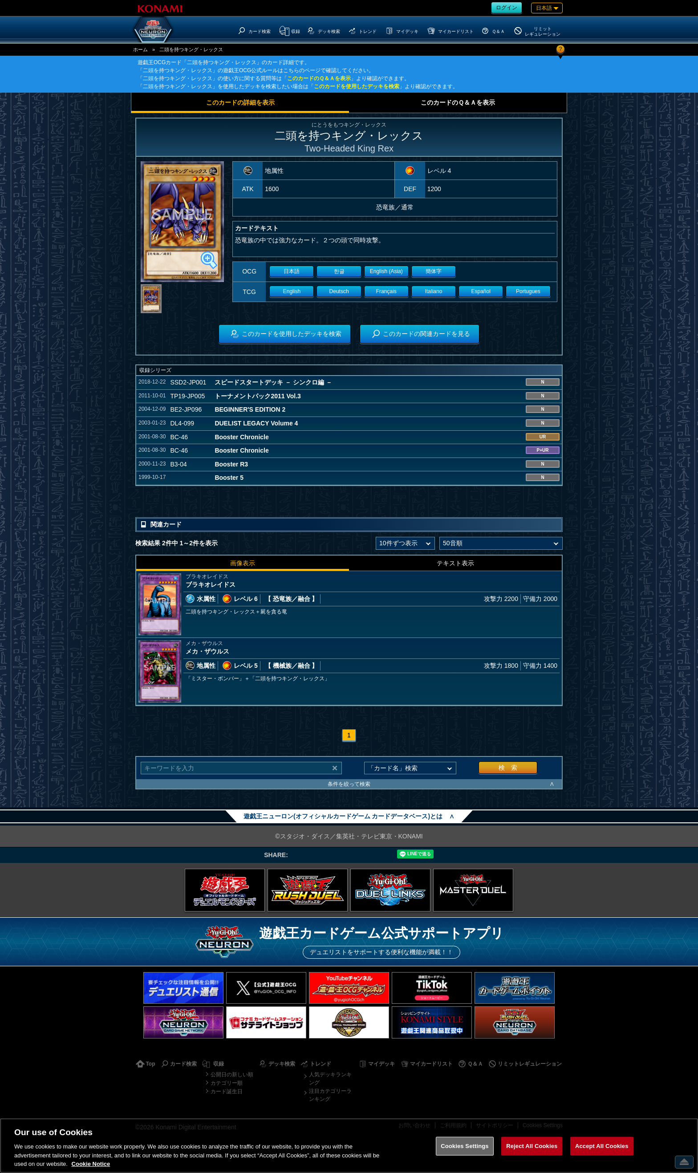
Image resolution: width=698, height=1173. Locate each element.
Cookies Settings (465, 1146)
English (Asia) (386, 271)
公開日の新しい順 (232, 1074)
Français (386, 291)
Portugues (528, 291)
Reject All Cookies (531, 1146)
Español (481, 291)
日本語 (292, 271)
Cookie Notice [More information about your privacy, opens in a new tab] (91, 1164)
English (291, 291)
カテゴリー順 (227, 1083)
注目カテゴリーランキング (330, 1095)
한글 (339, 271)
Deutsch (339, 291)
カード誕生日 (227, 1091)
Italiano (433, 291)
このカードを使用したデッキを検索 (356, 86)
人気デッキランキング (330, 1078)
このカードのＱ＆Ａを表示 (319, 78)
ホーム (140, 49)
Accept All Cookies (602, 1146)
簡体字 (434, 271)
